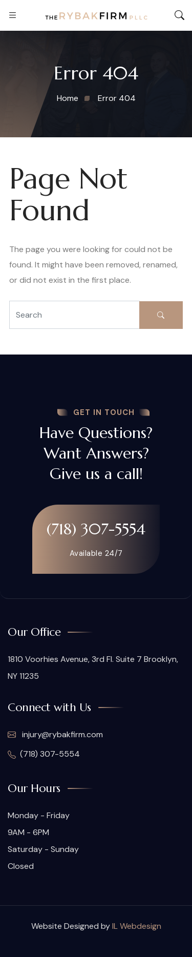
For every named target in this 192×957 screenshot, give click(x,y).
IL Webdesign (136, 926)
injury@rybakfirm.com (55, 734)
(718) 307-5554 (96, 528)
